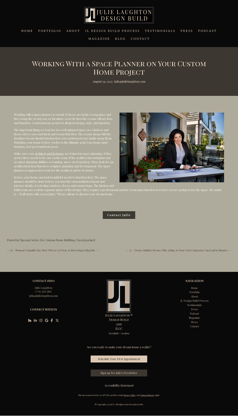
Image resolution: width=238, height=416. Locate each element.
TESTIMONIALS (160, 31)
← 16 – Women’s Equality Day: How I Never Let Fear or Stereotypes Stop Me (51, 250)
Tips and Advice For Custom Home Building (47, 240)
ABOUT (73, 31)
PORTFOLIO (49, 31)
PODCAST (207, 31)
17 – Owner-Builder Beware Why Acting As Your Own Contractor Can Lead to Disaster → (180, 250)
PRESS (187, 31)
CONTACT (140, 38)
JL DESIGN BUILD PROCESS (112, 31)
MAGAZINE (99, 38)
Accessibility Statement (119, 385)
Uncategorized (85, 240)
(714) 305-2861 (43, 291)
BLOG (120, 38)
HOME (27, 31)
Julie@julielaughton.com (129, 81)
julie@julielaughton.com (43, 295)
